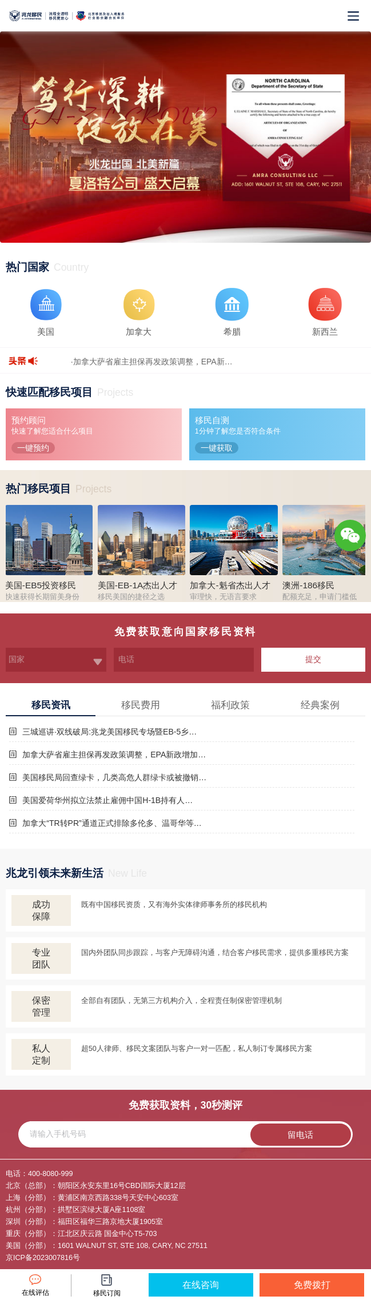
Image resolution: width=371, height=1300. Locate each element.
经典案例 (320, 705)
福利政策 (230, 705)
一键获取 (217, 447)
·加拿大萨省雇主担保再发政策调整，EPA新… (152, 361)
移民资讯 (50, 705)
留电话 (300, 1134)
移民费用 (140, 705)
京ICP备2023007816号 (43, 1258)
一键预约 (33, 447)
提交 (313, 659)
